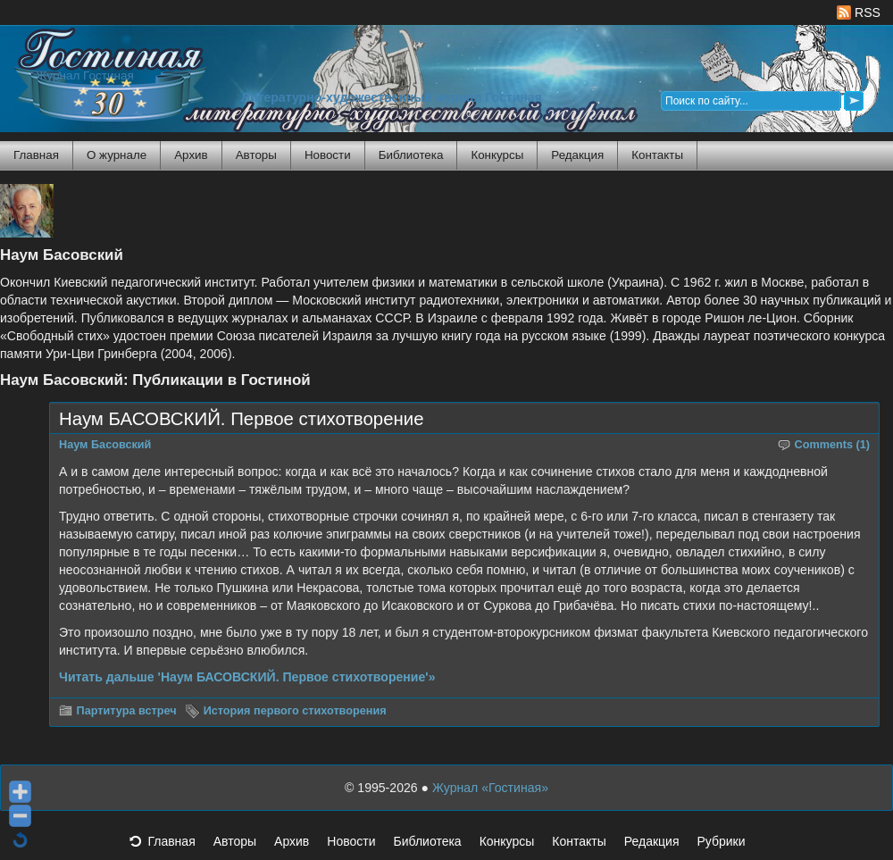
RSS (858, 12)
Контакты (657, 155)
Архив (190, 155)
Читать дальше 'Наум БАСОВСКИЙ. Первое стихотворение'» (247, 677)
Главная (36, 155)
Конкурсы (497, 155)
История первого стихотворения (295, 711)
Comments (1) (833, 444)
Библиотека (411, 155)
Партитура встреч (127, 711)
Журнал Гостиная (85, 75)
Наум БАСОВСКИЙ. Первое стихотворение (241, 419)
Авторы (256, 155)
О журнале (116, 155)
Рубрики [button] (730, 846)
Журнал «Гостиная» (490, 788)
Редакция (577, 155)
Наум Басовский (105, 444)
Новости (328, 155)
